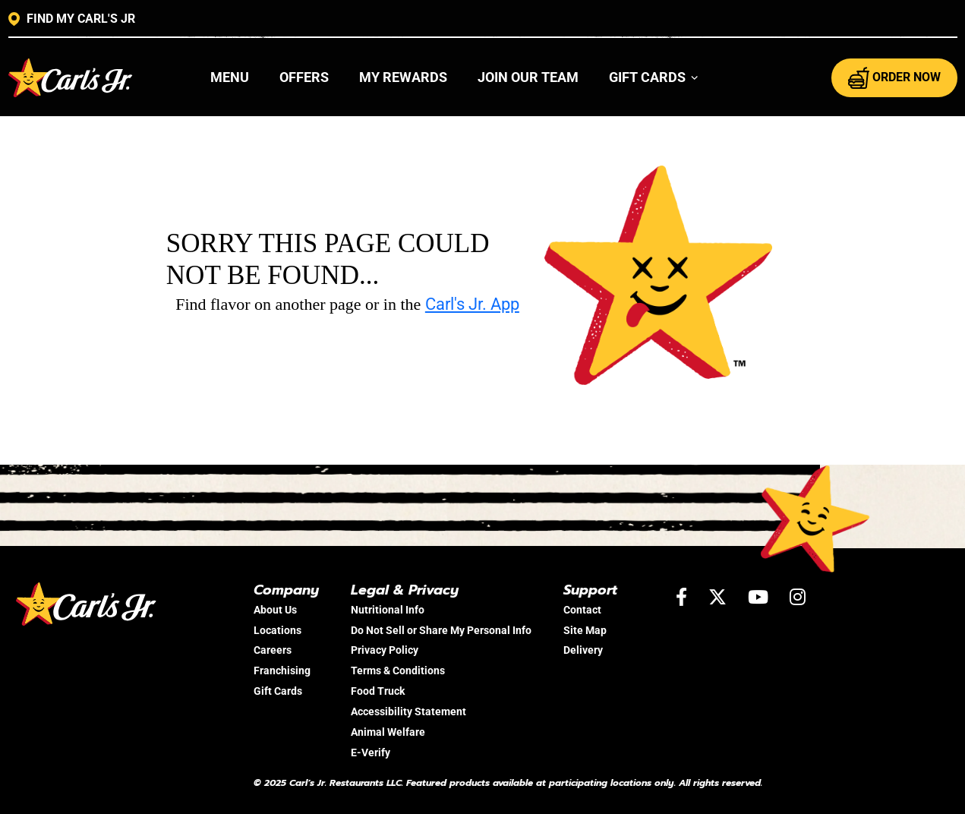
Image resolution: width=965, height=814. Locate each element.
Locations (277, 630)
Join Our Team (528, 77)
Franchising (282, 670)
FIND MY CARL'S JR (71, 19)
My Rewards (403, 77)
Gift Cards (278, 691)
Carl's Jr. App (472, 304)
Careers (273, 650)
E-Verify (370, 752)
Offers (304, 77)
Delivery (583, 650)
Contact (582, 610)
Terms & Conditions (398, 670)
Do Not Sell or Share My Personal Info (441, 630)
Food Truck (378, 691)
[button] (654, 77)
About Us (275, 610)
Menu (229, 77)
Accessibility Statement (408, 711)
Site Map (585, 630)
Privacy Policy (384, 650)
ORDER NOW (894, 77)
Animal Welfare (388, 732)
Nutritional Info (387, 610)
